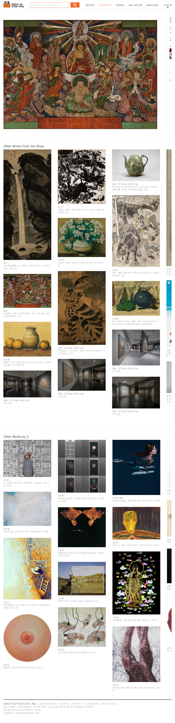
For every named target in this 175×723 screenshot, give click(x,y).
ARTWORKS (105, 5)
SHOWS (120, 5)
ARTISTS (90, 5)
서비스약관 (64, 703)
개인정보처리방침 (47, 703)
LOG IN (168, 5)
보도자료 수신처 (109, 703)
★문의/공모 (153, 5)
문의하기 (76, 703)
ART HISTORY (136, 5)
